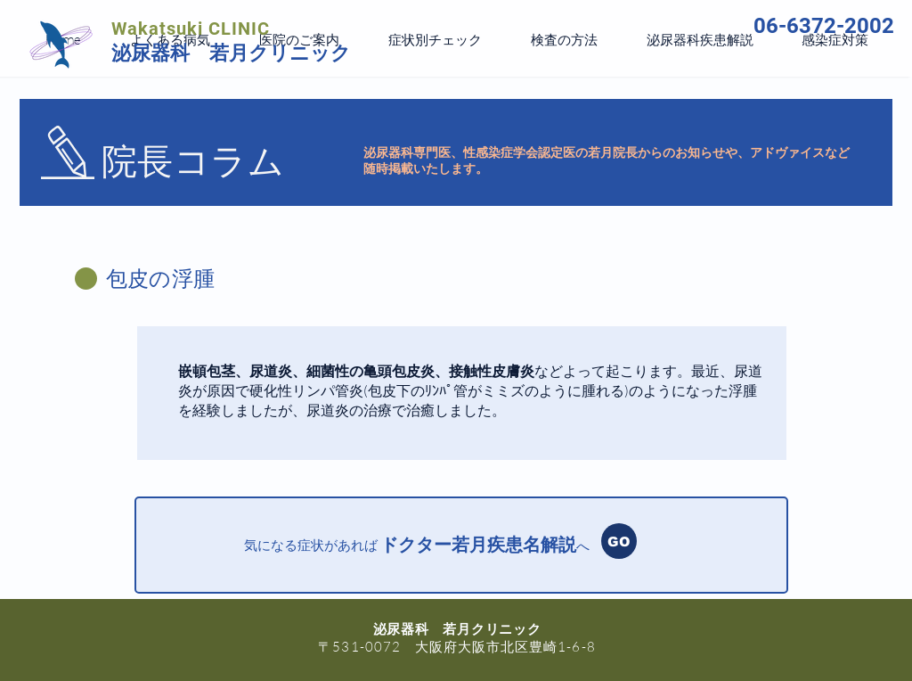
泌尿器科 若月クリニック (231, 53)
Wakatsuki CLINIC (190, 28)
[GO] (619, 541)
